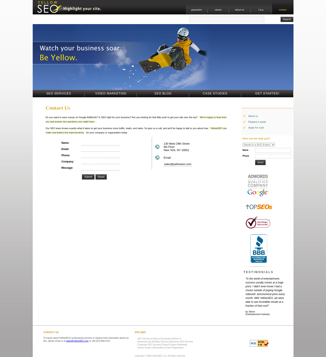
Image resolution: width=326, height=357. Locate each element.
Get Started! (267, 93)
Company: (67, 161)
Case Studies (215, 93)
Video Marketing (111, 93)
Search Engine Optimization (151, 347)
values (218, 9)
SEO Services (58, 93)
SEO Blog (162, 93)
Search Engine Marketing (175, 344)
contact (282, 9)
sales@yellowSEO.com (77, 341)
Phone (246, 156)
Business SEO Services (181, 341)
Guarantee (166, 338)
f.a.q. (261, 9)
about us (239, 9)
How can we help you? (256, 138)
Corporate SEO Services (149, 344)
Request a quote (257, 122)
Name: (65, 142)
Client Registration (175, 347)
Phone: (65, 155)
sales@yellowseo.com (178, 164)
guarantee (196, 9)
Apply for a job (256, 127)
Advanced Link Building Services (153, 341)
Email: (65, 149)
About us (253, 116)
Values (156, 338)
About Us (177, 338)
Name (245, 150)
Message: (67, 167)
